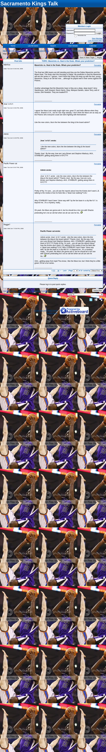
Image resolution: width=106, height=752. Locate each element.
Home (13, 46)
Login (98, 33)
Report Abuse (52, 313)
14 (58, 270)
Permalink (97, 65)
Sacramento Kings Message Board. (35, 51)
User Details (73, 46)
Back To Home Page (11, 51)
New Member (97, 39)
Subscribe (97, 290)
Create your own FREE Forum (45, 311)
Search (53, 46)
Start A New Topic (87, 57)
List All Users (33, 46)
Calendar (93, 46)
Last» (65, 270)
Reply (99, 57)
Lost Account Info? (95, 41)
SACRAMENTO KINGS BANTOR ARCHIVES (69, 51)
